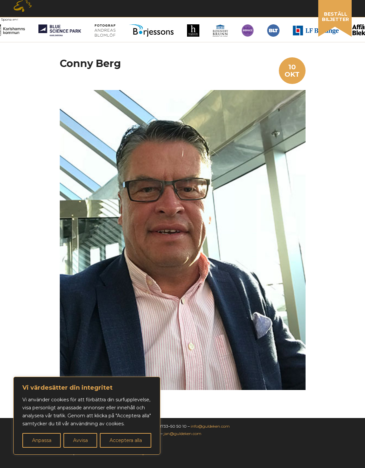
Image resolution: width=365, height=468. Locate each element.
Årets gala (27, 22)
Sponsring (211, 21)
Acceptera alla (126, 440)
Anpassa (41, 440)
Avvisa (80, 440)
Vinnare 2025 (127, 21)
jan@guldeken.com (182, 433)
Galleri (171, 21)
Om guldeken (260, 22)
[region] (86, 416)
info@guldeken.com (210, 426)
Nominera (76, 22)
